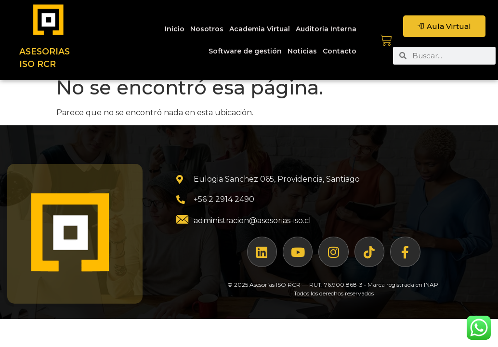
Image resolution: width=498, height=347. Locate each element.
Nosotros (206, 29)
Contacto (339, 51)
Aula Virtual (444, 26)
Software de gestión (245, 51)
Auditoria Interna (326, 29)
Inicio (174, 29)
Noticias (302, 51)
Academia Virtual (259, 29)
